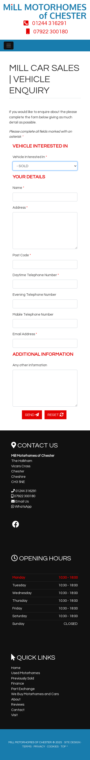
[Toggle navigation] (9, 45)
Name (18, 188)
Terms (26, 746)
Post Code (22, 255)
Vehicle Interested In (30, 157)
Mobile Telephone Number (33, 314)
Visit (14, 715)
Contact (17, 710)
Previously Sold (22, 678)
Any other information (30, 365)
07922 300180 (47, 32)
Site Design (72, 742)
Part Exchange (23, 689)
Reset (55, 415)
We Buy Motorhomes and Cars (35, 694)
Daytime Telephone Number (36, 275)
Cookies (53, 746)
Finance (17, 683)
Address (20, 207)
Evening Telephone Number (34, 294)
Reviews (17, 704)
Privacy (39, 746)
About (16, 699)
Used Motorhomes (25, 673)
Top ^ (64, 746)
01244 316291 (45, 23)
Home (16, 668)
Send (32, 415)
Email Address (25, 334)
